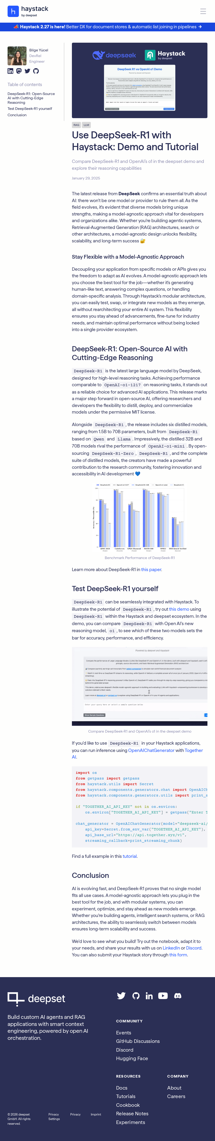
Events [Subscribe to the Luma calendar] (123, 1033)
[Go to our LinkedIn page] (149, 997)
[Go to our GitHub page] (136, 997)
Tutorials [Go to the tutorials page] (125, 1096)
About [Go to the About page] (174, 1088)
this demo (179, 609)
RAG (76, 125)
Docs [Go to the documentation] (121, 1088)
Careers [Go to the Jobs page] (176, 1096)
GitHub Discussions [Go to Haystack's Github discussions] (138, 1041)
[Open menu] (203, 11)
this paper (151, 569)
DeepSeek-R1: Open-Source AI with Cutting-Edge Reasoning (31, 98)
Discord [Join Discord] (124, 1050)
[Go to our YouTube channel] (163, 997)
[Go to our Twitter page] (121, 997)
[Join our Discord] (177, 997)
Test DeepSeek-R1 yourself (30, 109)
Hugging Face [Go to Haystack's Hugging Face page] (132, 1058)
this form (178, 955)
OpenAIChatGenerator (151, 750)
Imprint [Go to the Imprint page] (96, 1114)
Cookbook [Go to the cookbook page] (128, 1105)
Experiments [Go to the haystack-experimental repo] (130, 1122)
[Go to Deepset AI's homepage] (54, 999)
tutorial (130, 856)
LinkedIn (171, 948)
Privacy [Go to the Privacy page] (75, 1114)
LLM (86, 125)
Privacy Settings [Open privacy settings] (54, 1117)
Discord (194, 948)
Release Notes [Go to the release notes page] (132, 1113)
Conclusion (17, 115)
